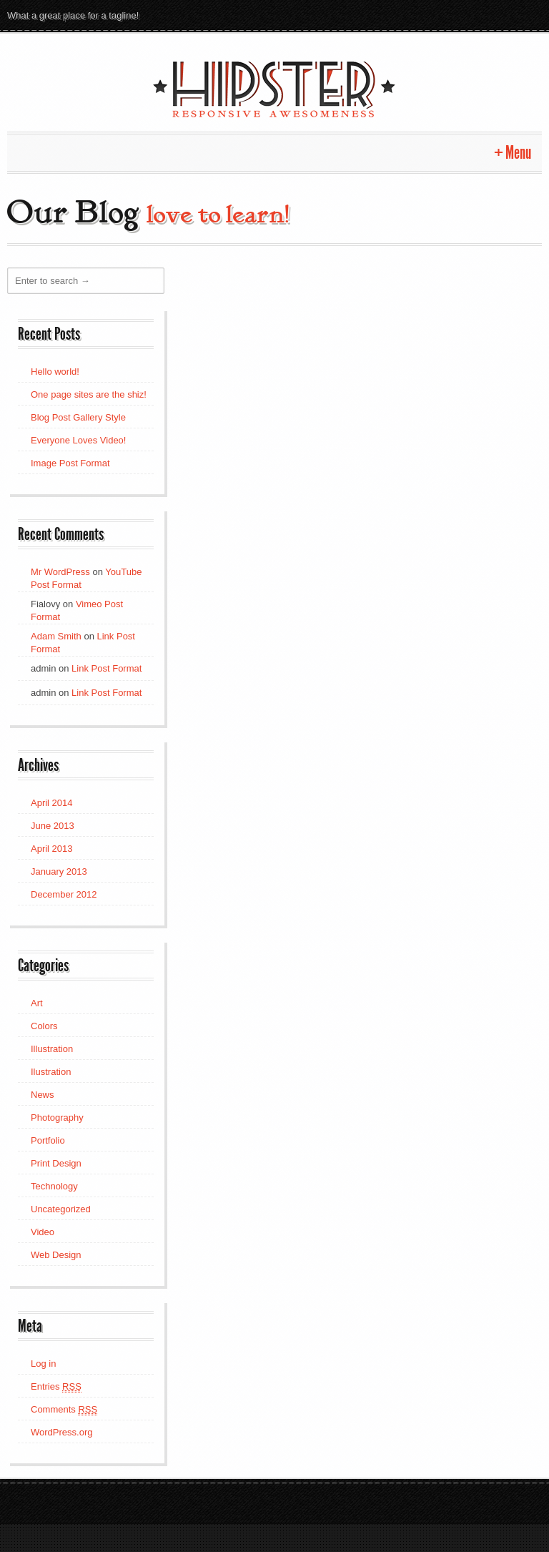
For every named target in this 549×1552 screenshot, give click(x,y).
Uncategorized (61, 1208)
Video (42, 1231)
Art (37, 1002)
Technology (54, 1185)
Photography (57, 1116)
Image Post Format (70, 462)
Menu (518, 152)
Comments (64, 1409)
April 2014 (52, 802)
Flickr (426, 15)
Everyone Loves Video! (78, 439)
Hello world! (55, 370)
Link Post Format (106, 667)
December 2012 (64, 893)
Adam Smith (56, 635)
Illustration (52, 1048)
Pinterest (400, 15)
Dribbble (529, 15)
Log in (43, 1362)
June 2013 (52, 825)
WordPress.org (61, 1431)
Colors (44, 1025)
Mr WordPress (60, 571)
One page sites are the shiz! (89, 393)
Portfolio (48, 1139)
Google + (374, 15)
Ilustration (51, 1071)
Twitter (349, 15)
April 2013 (52, 848)
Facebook (477, 15)
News (42, 1094)
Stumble (503, 15)
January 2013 (59, 870)
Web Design (56, 1254)
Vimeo (452, 15)
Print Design (56, 1162)
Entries (56, 1386)
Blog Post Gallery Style (78, 416)
